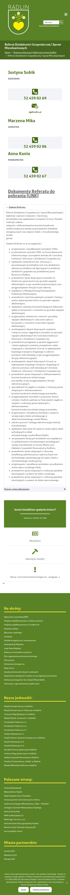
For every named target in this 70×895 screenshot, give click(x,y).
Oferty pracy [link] (9, 660)
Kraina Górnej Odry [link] (12, 811)
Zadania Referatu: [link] (17, 207)
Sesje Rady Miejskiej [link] (12, 648)
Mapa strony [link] (9, 668)
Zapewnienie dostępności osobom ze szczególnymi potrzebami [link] (30, 676)
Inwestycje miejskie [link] (35, 558)
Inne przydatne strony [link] (13, 831)
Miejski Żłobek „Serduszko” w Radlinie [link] (20, 718)
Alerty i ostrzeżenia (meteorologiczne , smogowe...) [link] (35, 576)
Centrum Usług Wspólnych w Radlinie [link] (19, 714)
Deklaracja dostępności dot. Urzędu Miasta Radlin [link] (24, 680)
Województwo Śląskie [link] (13, 792)
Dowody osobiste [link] (11, 628)
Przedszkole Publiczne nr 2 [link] (15, 726)
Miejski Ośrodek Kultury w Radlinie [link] (18, 706)
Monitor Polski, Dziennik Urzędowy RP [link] (20, 827)
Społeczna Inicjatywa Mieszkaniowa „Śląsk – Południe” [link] (26, 804)
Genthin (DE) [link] (9, 851)
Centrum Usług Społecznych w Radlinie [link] (20, 753)
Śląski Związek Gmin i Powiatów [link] (17, 796)
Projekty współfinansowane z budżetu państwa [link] (23, 621)
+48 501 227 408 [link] (39, 518)
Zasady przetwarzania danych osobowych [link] (21, 672)
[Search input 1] (53, 22)
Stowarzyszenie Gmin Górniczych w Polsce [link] (22, 800)
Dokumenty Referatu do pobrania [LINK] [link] (31, 193)
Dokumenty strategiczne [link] (14, 664)
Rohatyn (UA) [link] (9, 859)
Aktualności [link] (35, 540)
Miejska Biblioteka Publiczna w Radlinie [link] (20, 765)
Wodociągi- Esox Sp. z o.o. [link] (14, 819)
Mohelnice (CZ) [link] (10, 855)
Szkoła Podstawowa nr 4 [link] (14, 745)
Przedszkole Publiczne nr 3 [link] (15, 730)
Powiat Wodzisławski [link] (12, 788)
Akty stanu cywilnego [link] (13, 632)
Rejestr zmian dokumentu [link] (16, 489)
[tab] (35, 207)
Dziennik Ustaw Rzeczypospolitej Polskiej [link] (21, 823)
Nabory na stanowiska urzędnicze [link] (18, 652)
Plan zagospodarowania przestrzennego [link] (20, 656)
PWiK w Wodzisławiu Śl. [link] (14, 815)
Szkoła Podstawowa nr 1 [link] (14, 734)
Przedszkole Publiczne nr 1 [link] (15, 722)
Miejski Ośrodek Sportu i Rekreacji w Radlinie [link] (22, 710)
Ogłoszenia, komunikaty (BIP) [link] (16, 617)
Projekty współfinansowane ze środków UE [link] (21, 624)
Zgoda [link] (23, 890)
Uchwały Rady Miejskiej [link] (13, 644)
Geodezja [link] (8, 636)
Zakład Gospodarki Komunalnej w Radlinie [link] (21, 757)
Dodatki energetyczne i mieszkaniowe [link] (20, 640)
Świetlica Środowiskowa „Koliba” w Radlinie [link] (22, 761)
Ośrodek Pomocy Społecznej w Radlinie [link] (20, 749)
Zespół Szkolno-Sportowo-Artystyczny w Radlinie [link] (24, 738)
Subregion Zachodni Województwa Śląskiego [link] (23, 807)
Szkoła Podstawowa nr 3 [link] (14, 742)
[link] (18, 20)
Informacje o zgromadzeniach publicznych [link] (21, 683)
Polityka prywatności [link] (41, 890)
